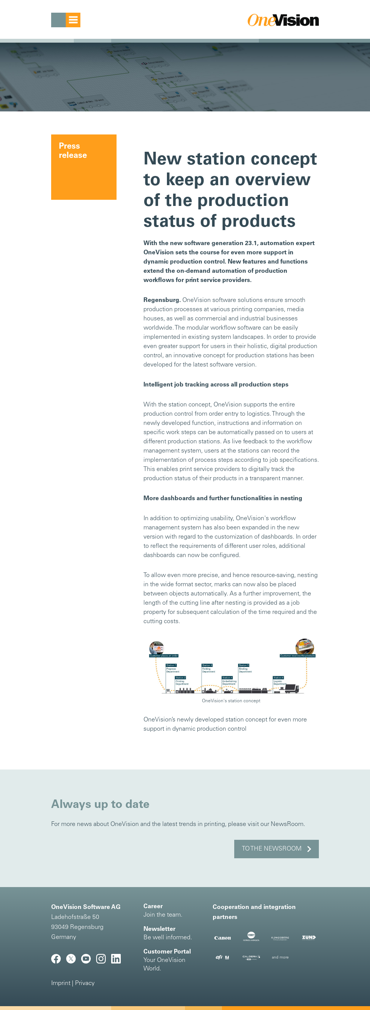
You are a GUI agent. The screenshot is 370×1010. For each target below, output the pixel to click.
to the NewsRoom (272, 849)
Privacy (85, 983)
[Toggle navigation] (65, 20)
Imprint (60, 983)
